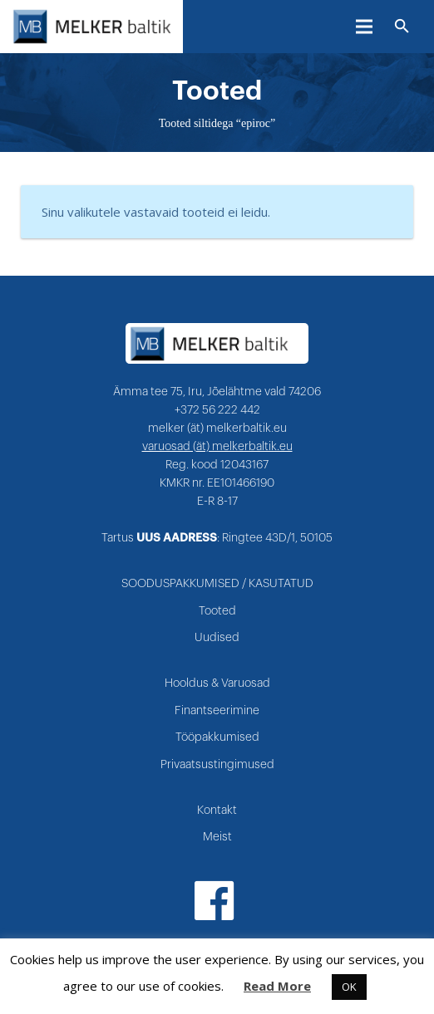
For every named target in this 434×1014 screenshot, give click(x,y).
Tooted (217, 611)
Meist (217, 837)
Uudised (217, 638)
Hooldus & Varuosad (217, 683)
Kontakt (217, 810)
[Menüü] (364, 26)
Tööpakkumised (217, 737)
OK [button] (349, 986)
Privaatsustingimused (217, 765)
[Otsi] (402, 26)
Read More (277, 985)
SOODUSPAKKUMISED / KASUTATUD (217, 584)
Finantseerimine (217, 711)
